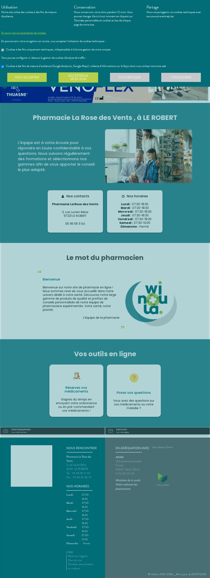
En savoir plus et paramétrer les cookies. (23, 33)
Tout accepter (27, 77)
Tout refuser (131, 77)
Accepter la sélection (79, 77)
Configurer (183, 77)
